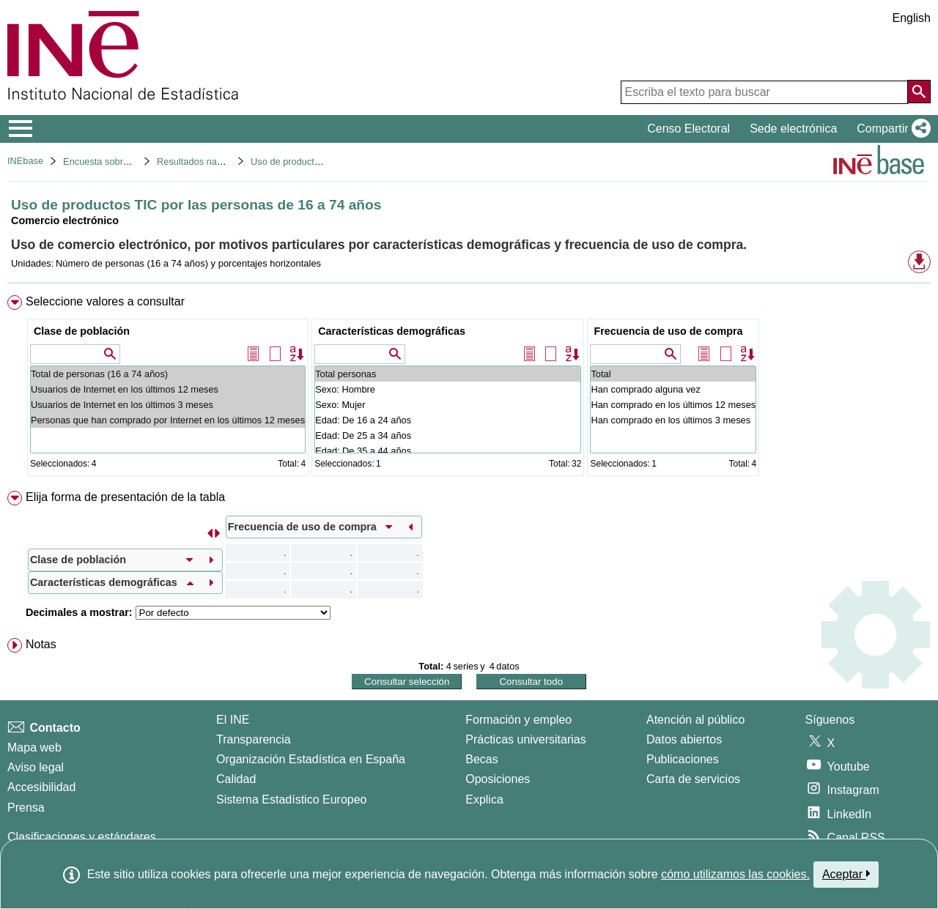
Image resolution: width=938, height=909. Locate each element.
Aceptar (846, 873)
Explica (484, 799)
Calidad (236, 779)
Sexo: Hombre (447, 389)
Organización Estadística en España (310, 759)
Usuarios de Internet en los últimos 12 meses (168, 389)
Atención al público (695, 719)
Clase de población (82, 331)
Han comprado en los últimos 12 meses (673, 404)
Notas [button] (41, 644)
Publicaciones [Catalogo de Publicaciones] (682, 759)
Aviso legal (35, 767)
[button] (891, 129)
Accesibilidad (41, 787)
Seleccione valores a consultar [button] (105, 301)
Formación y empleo (518, 719)
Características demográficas (391, 331)
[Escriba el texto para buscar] (764, 92)
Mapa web (34, 747)
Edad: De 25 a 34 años (447, 435)
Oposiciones (497, 779)
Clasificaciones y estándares (81, 837)
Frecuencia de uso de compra (668, 331)
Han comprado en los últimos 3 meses (673, 420)
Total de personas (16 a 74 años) (168, 374)
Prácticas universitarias (525, 739)
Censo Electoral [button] (688, 128)
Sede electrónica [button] (793, 128)
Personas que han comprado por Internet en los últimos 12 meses (168, 420)
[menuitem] (469, 388)
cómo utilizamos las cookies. (735, 874)
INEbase (25, 160)
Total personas (447, 374)
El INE (232, 719)
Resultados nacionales (204, 161)
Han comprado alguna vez (673, 389)
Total (673, 374)
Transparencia (253, 739)
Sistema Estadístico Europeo (291, 799)
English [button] (912, 18)
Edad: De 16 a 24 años (447, 420)
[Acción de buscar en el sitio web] (919, 91)
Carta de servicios (693, 779)
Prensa (26, 807)
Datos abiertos (684, 739)
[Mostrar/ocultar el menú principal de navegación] (20, 129)
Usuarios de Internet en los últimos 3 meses (168, 404)
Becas (481, 759)
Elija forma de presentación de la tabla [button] (125, 497)
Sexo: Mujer (447, 404)
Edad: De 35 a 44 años (447, 451)
